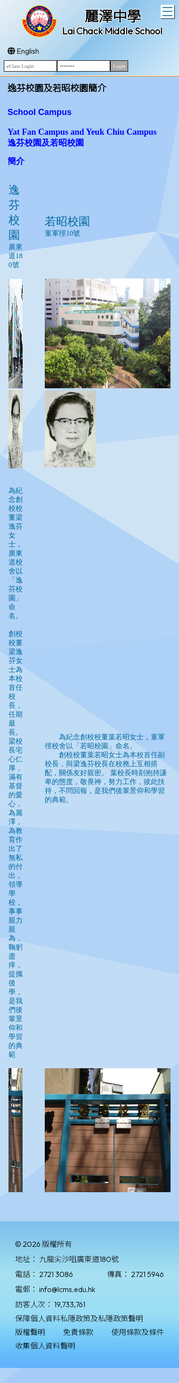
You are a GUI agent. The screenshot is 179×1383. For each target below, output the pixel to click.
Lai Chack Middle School (112, 31)
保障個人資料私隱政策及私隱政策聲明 (79, 1318)
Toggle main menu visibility (168, 10)
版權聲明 (30, 1332)
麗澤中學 (112, 16)
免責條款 (78, 1332)
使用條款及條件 (137, 1332)
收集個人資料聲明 (45, 1345)
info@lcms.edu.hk (67, 1289)
